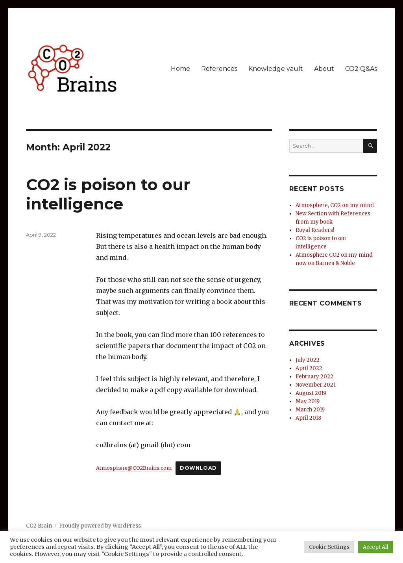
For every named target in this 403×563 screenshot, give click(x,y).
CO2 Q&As (361, 68)
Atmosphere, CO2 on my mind (335, 205)
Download (198, 468)
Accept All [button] (375, 547)
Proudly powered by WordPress (100, 525)
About (324, 68)
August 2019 (311, 393)
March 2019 (310, 409)
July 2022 (308, 360)
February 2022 (314, 376)
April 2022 (309, 368)
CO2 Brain (39, 525)
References (219, 68)
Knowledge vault (275, 68)
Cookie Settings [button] (329, 547)
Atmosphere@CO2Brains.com (134, 468)
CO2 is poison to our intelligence (108, 194)
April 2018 (308, 418)
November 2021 (316, 385)
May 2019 (308, 401)
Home (180, 68)
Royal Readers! (315, 230)
